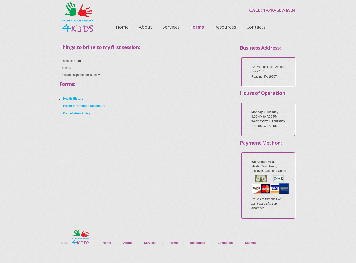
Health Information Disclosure (84, 106)
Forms (197, 27)
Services (171, 27)
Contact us (225, 243)
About (145, 27)
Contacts (256, 27)
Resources (225, 27)
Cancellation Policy (76, 113)
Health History (73, 98)
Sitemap (251, 243)
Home (122, 27)
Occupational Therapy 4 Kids (79, 18)
